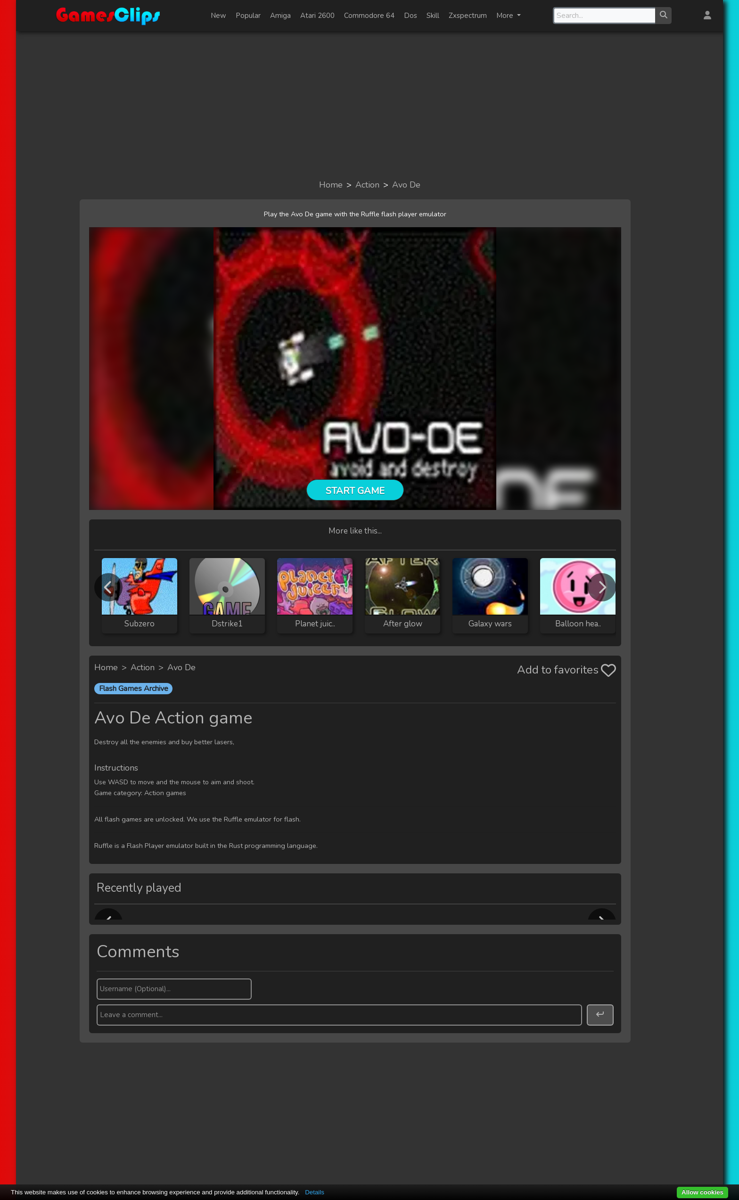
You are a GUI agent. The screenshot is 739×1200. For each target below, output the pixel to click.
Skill (433, 15)
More (505, 15)
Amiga (280, 15)
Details (314, 1192)
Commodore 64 (369, 15)
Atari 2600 (317, 15)
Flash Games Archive (133, 688)
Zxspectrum (468, 15)
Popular (248, 15)
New (218, 15)
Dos (410, 15)
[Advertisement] (369, 105)
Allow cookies (702, 1192)
